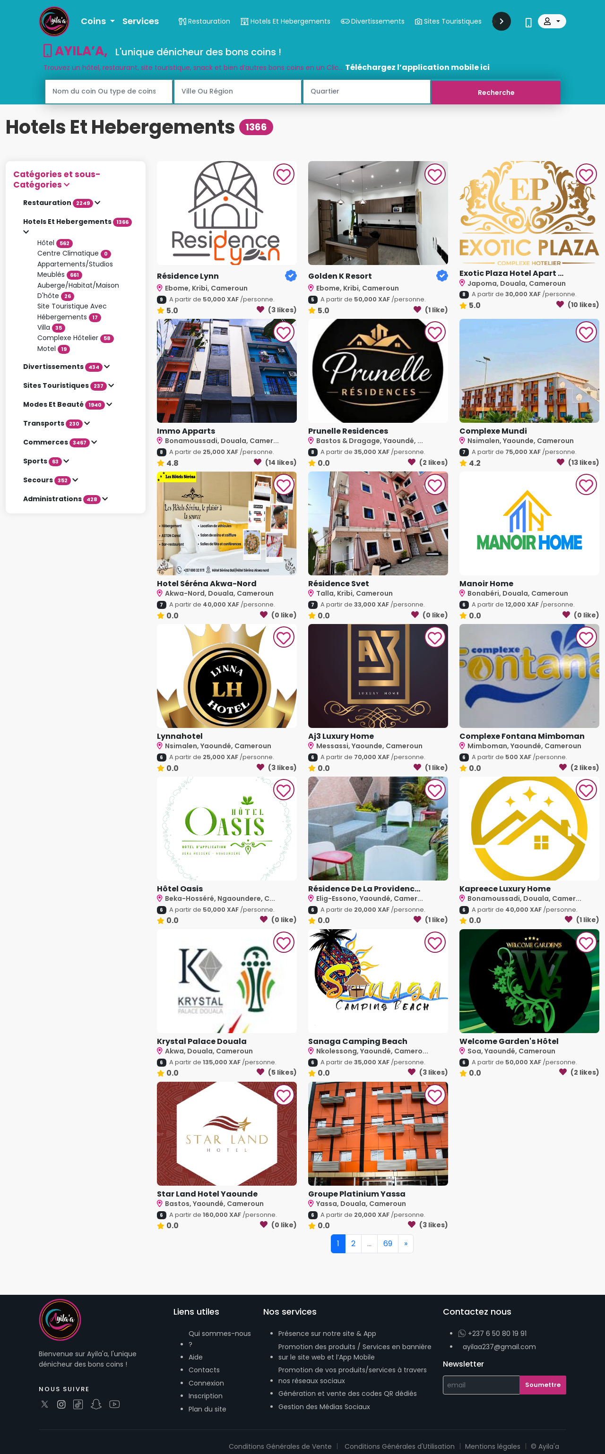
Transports (53, 423)
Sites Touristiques (65, 385)
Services (140, 21)
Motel (53, 348)
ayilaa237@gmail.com (499, 1346)
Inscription (206, 1396)
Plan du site (207, 1408)
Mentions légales (492, 1446)
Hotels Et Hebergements (77, 221)
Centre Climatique (74, 253)
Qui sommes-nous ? (220, 1339)
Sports (43, 461)
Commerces (57, 442)
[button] (75, 179)
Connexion (206, 1382)
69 (387, 1243)
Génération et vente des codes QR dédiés (347, 1393)
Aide (196, 1356)
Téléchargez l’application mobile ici (417, 67)
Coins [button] (94, 21)
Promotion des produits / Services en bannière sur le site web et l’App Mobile (355, 1351)
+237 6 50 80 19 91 (492, 1333)
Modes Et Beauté (64, 404)
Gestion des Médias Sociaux (324, 1406)
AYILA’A (76, 51)
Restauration (59, 202)
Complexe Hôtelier (75, 337)
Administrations (62, 499)
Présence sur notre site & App (327, 1333)
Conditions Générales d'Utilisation (400, 1446)
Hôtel (55, 242)
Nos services (290, 1311)
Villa (51, 327)
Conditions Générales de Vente (280, 1446)
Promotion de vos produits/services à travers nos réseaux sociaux (352, 1375)
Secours (47, 480)
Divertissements (63, 366)
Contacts (204, 1370)
